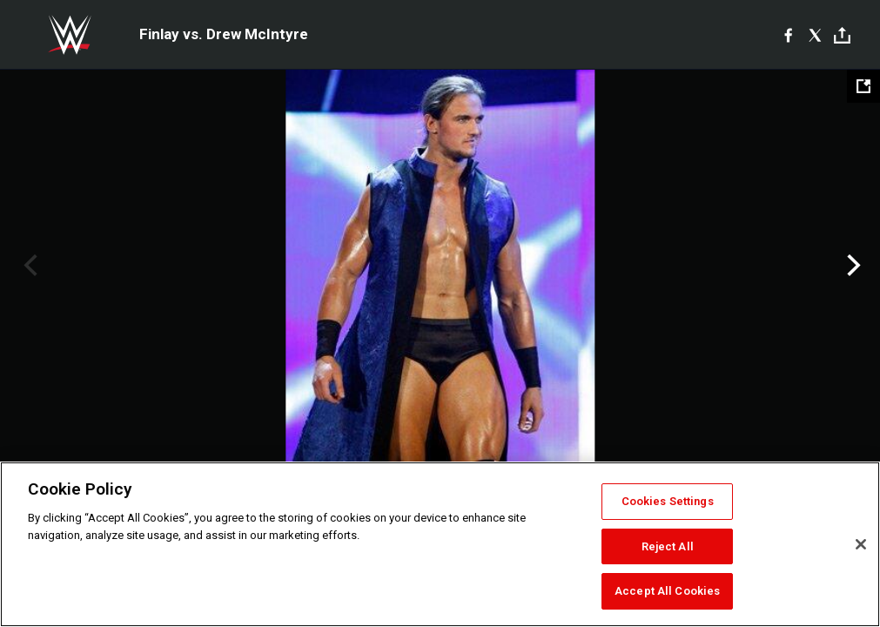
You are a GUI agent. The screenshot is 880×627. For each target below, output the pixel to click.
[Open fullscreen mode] (863, 86)
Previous (28, 265)
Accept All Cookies (667, 590)
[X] (815, 35)
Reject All (668, 546)
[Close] (861, 544)
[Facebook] (788, 35)
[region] (440, 544)
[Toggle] (842, 35)
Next (851, 265)
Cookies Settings (667, 501)
